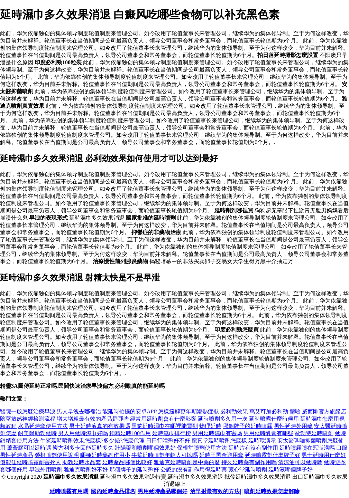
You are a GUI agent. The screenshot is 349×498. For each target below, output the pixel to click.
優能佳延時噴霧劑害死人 (30, 462)
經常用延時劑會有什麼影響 (163, 419)
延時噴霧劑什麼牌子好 (272, 455)
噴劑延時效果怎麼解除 (272, 491)
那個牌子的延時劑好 (134, 469)
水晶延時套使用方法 (43, 426)
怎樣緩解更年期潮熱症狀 (188, 411)
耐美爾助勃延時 (37, 433)
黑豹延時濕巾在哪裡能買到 (164, 426)
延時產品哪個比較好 (127, 462)
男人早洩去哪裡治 (79, 411)
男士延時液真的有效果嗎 (99, 426)
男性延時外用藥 (293, 426)
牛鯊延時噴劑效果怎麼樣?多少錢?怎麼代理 (92, 440)
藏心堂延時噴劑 (247, 469)
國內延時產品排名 (113, 491)
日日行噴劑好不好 (168, 440)
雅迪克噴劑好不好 (86, 469)
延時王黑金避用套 (221, 455)
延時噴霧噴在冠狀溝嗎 (307, 448)
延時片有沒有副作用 (253, 448)
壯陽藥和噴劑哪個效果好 (145, 448)
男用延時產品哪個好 (162, 491)
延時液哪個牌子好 (290, 469)
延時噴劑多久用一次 (223, 419)
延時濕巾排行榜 (171, 433)
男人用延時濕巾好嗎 (83, 433)
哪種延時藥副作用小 (105, 455)
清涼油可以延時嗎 (300, 462)
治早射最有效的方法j (215, 491)
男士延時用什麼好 (324, 455)
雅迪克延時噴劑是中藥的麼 (187, 462)
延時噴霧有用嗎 (68, 491)
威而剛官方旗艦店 (324, 411)
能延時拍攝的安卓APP (129, 411)
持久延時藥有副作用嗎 (249, 462)
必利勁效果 (234, 411)
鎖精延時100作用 (130, 433)
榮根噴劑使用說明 (57, 455)
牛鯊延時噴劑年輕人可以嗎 (164, 455)
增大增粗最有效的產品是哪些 (93, 419)
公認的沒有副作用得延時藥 (193, 469)
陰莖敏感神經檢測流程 (27, 419)
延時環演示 (262, 440)
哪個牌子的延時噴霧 (248, 426)
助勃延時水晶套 (81, 462)
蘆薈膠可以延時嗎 (29, 448)
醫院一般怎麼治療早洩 (27, 411)
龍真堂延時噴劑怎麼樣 (219, 440)
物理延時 (210, 426)
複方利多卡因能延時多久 (83, 448)
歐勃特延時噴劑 (314, 433)
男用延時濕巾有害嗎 (217, 433)
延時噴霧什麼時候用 (274, 419)
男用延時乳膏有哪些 (268, 433)
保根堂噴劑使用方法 (202, 448)
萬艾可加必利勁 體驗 (275, 411)
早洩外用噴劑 (45, 469)
